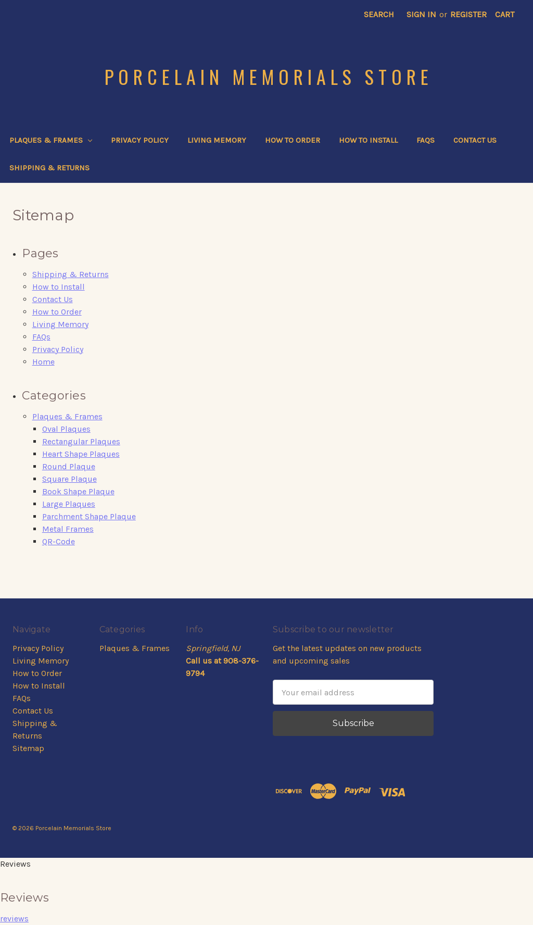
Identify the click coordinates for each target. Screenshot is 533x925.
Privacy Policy (140, 140)
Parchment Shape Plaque (89, 516)
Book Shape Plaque (78, 491)
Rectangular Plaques (81, 441)
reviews (14, 918)
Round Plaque (68, 466)
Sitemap (28, 748)
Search (379, 14)
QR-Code (58, 541)
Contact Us (475, 140)
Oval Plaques (66, 429)
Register (468, 14)
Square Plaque (69, 479)
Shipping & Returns (49, 167)
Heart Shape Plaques (81, 454)
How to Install (368, 140)
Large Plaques (68, 504)
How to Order (292, 140)
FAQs (425, 140)
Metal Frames (68, 529)
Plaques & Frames (50, 140)
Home (43, 362)
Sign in (421, 14)
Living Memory (216, 140)
